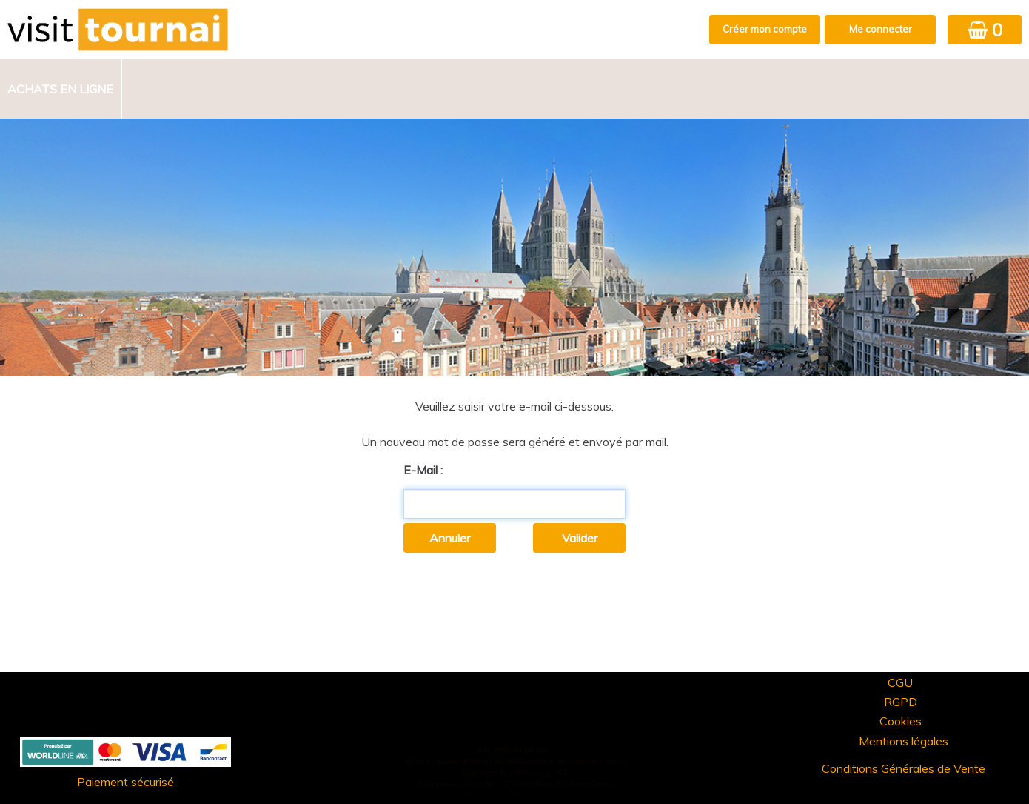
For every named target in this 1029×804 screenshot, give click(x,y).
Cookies (900, 721)
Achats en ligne (60, 89)
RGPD (900, 701)
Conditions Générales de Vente (903, 768)
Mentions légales (903, 741)
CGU (900, 682)
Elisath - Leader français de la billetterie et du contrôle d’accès (515, 761)
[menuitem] (61, 89)
